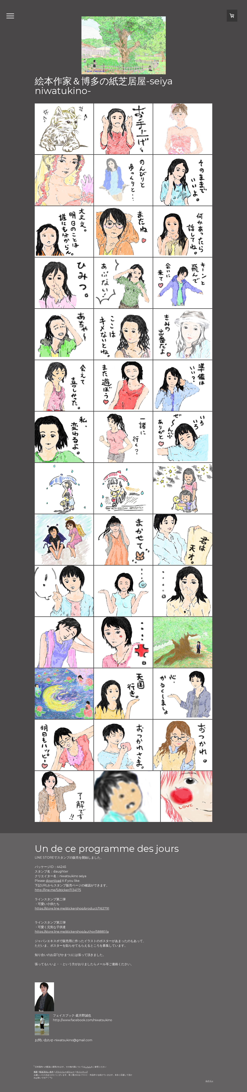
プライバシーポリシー (64, 1072)
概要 (36, 1072)
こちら (88, 1067)
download (53, 881)
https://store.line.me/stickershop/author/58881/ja (72, 932)
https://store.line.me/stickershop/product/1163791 (72, 908)
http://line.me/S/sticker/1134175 (58, 890)
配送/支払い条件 (46, 1072)
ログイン (209, 1081)
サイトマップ (82, 1072)
